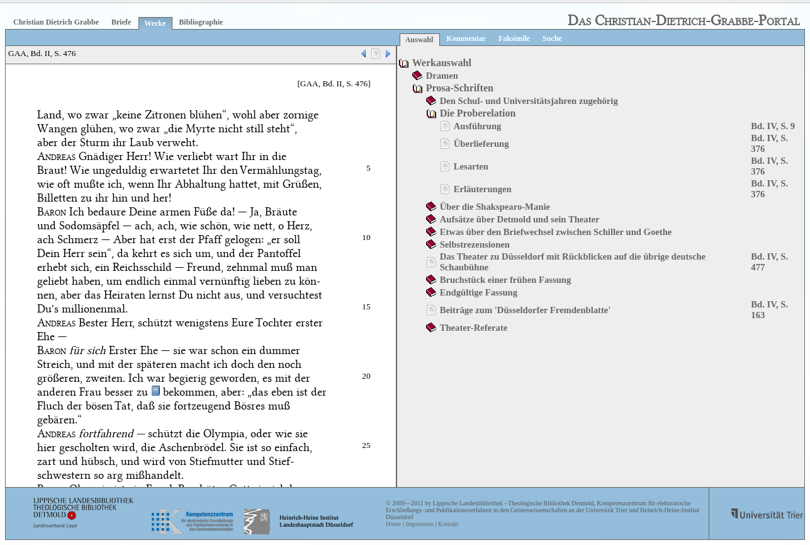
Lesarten (471, 166)
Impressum (419, 523)
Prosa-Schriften (459, 88)
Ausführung (478, 126)
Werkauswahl (441, 62)
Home (393, 523)
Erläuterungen (483, 189)
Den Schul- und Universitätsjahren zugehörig (529, 101)
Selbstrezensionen (475, 244)
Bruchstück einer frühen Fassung (505, 280)
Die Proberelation (478, 113)
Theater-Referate (474, 328)
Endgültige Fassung (478, 292)
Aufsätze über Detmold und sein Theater (520, 219)
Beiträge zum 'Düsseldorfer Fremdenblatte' (525, 310)
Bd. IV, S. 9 (773, 126)
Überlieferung (481, 144)
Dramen (442, 76)
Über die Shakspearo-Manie (495, 207)
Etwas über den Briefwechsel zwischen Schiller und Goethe (556, 232)
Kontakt (448, 523)
